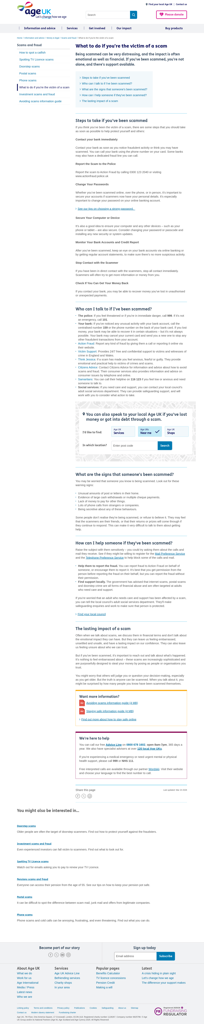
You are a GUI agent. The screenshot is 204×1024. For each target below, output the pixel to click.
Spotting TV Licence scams (36, 59)
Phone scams (27, 80)
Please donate (174, 14)
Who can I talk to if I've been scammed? (107, 83)
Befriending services (67, 978)
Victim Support (87, 351)
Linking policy (23, 1008)
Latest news (24, 992)
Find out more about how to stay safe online (108, 719)
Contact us (181, 4)
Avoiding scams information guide (40, 101)
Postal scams (27, 73)
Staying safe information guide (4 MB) (110, 711)
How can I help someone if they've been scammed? (114, 95)
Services (72, 28)
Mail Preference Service (170, 553)
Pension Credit (105, 982)
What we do (24, 973)
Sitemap (134, 1008)
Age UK (123, 432)
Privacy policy (63, 1008)
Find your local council (92, 614)
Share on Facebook (78, 796)
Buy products (174, 28)
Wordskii (154, 769)
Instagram (68, 955)
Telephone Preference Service (105, 557)
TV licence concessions (111, 978)
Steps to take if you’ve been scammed (106, 77)
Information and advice (39, 28)
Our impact (124, 28)
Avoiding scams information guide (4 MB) (112, 702)
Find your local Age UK (160, 4)
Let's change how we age (158, 978)
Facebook (50, 955)
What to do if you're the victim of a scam (44, 87)
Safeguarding (107, 1008)
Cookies (93, 1008)
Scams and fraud (29, 45)
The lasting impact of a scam (100, 101)
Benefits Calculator (108, 973)
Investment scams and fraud (37, 94)
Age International (27, 982)
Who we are (24, 996)
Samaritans (85, 379)
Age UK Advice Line (67, 973)
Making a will (104, 987)
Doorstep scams (29, 66)
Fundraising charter (67, 1012)
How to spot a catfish (32, 52)
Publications (79, 1008)
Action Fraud (86, 343)
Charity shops (63, 982)
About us (122, 1008)
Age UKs (150, 432)
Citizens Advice (87, 367)
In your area (62, 987)
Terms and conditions (43, 1008)
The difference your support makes (164, 982)
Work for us (24, 978)
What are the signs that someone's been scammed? (114, 89)
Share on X (83, 796)
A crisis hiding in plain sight (159, 973)
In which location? (95, 445)
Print (89, 796)
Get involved (97, 28)
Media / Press (25, 987)
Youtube (62, 955)
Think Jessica (86, 359)
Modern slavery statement (42, 1012)
